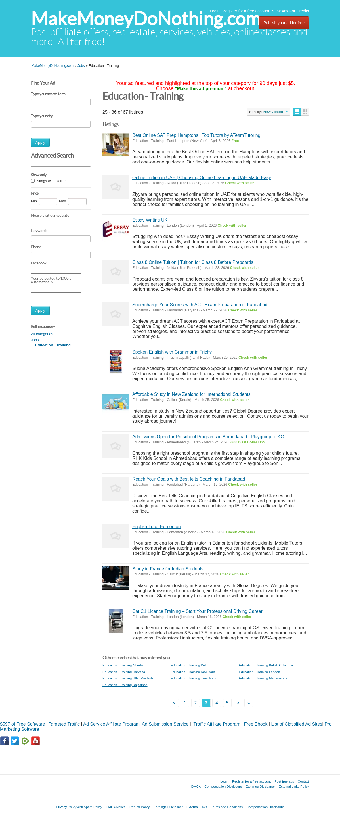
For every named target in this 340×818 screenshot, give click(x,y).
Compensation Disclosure (223, 786)
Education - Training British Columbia (266, 665)
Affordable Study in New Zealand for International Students (191, 394)
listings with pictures (52, 181)
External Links (196, 807)
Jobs (35, 340)
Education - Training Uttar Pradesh (127, 678)
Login (214, 11)
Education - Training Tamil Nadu (194, 678)
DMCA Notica (116, 807)
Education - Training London (259, 671)
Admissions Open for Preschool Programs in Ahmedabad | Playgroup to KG (208, 436)
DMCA (196, 786)
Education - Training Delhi (189, 665)
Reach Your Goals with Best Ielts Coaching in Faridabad (188, 479)
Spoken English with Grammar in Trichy (172, 352)
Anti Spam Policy (89, 807)
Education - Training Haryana (123, 671)
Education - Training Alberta (122, 665)
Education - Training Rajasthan (125, 685)
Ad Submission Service (165, 724)
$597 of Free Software (22, 724)
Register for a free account (246, 11)
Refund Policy (139, 807)
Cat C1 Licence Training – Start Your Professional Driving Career (197, 611)
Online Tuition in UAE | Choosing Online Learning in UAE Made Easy (201, 177)
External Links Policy (294, 786)
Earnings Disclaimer (260, 786)
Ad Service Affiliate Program (111, 724)
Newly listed (273, 112)
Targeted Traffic (64, 724)
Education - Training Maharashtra (263, 678)
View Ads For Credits (290, 11)
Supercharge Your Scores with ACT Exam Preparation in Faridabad (199, 304)
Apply (40, 142)
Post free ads (284, 781)
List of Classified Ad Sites (296, 724)
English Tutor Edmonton (156, 526)
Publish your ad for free (284, 22)
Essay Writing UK (149, 220)
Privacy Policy (66, 807)
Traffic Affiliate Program (217, 724)
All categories (42, 334)
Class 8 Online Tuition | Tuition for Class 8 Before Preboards (192, 262)
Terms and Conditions (227, 807)
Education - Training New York (193, 671)
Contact (303, 781)
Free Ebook (256, 724)
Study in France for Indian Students (167, 568)
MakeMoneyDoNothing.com (146, 18)
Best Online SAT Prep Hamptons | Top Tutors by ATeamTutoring (196, 135)
